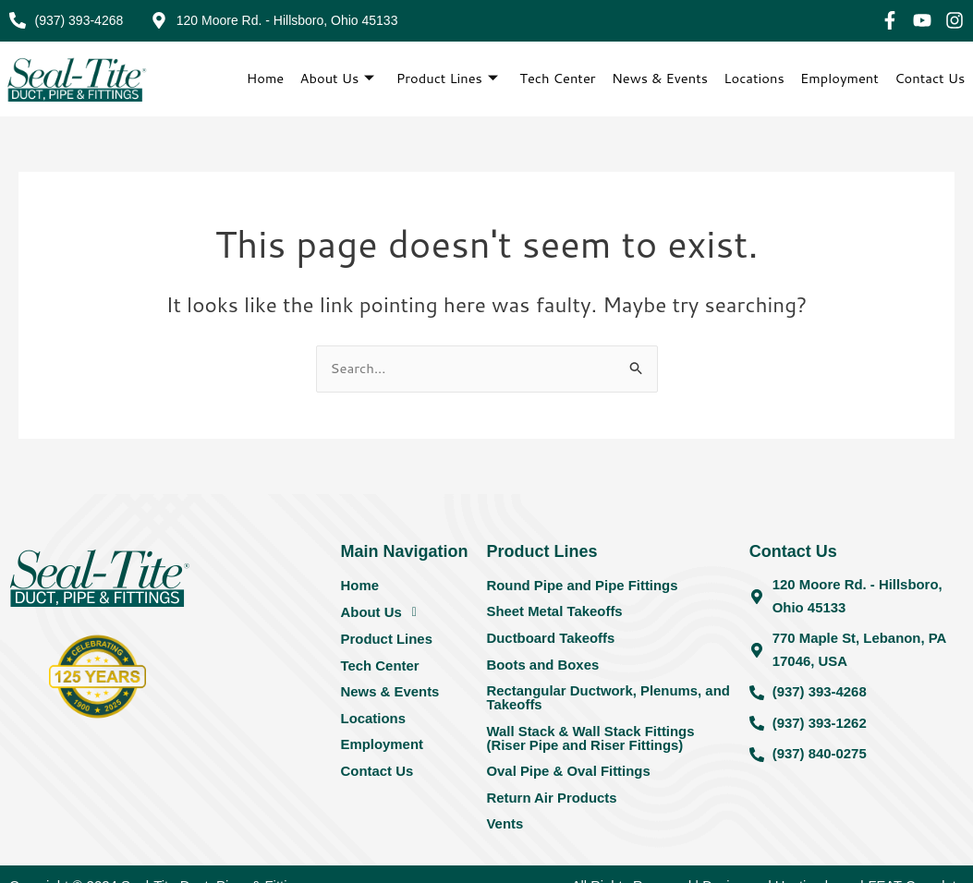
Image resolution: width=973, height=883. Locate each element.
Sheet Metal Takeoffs (554, 613)
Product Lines (444, 79)
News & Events (659, 78)
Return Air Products (551, 801)
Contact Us (930, 78)
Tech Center (556, 78)
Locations (753, 78)
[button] (407, 613)
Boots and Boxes (543, 666)
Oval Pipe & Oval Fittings (568, 774)
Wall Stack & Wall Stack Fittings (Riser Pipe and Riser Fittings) (590, 741)
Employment (839, 78)
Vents (504, 828)
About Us (334, 79)
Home (263, 78)
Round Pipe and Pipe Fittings (582, 586)
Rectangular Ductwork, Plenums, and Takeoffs (608, 700)
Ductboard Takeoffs (550, 639)
